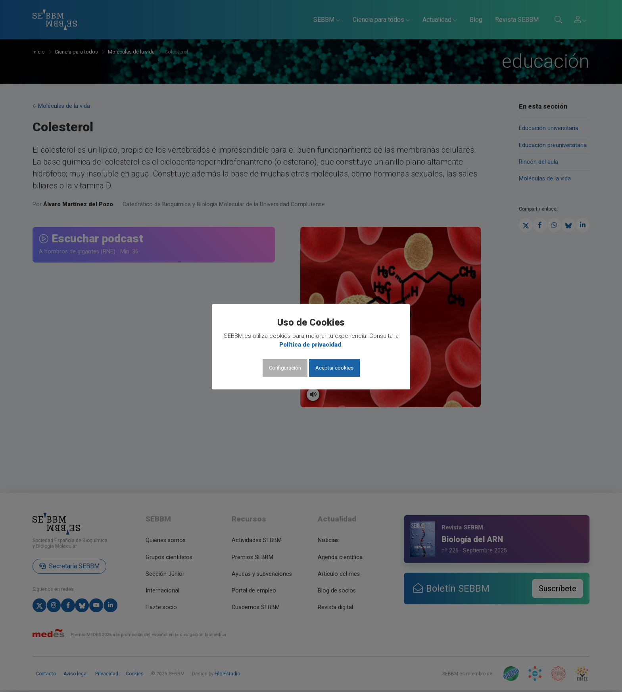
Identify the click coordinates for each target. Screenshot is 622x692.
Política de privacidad (310, 344)
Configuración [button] (285, 368)
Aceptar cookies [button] (334, 368)
